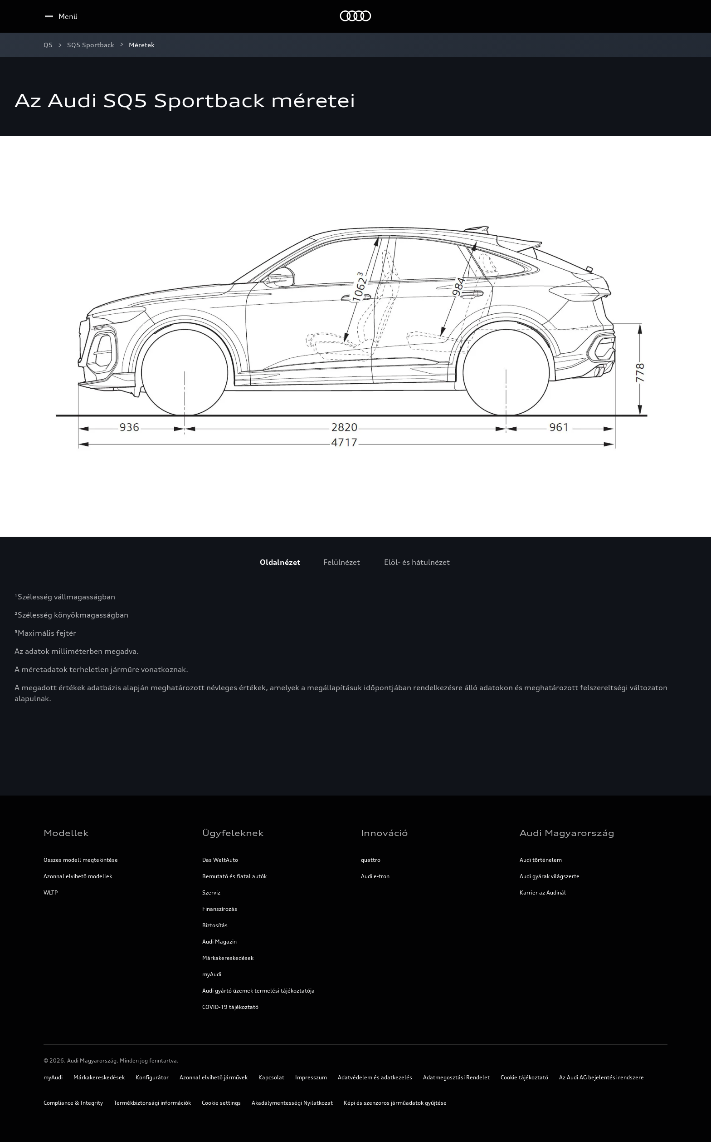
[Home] (355, 16)
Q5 (48, 45)
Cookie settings (221, 1102)
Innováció (384, 833)
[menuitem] (280, 562)
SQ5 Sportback (90, 45)
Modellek (66, 833)
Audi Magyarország (567, 833)
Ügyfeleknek (232, 833)
